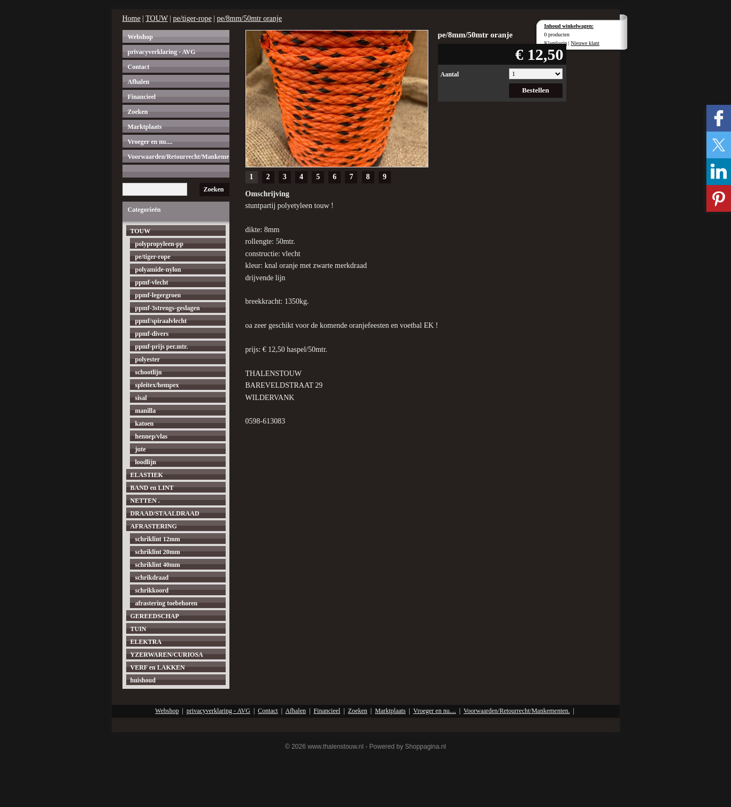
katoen (144, 423)
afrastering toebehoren (166, 603)
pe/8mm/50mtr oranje (249, 18)
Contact (139, 67)
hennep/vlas (151, 436)
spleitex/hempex (157, 385)
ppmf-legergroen (158, 295)
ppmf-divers (152, 333)
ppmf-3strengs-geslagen (167, 308)
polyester (147, 359)
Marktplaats (145, 126)
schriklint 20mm (157, 552)
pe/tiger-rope (192, 18)
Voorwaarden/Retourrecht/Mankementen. (178, 156)
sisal (141, 398)
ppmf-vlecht (151, 282)
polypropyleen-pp (159, 244)
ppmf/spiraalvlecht (161, 321)
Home (131, 18)
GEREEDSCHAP (154, 616)
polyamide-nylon (158, 269)
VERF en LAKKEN (157, 667)
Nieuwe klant (585, 43)
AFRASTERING (153, 526)
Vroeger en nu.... (150, 141)
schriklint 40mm (157, 564)
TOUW (156, 18)
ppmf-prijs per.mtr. (161, 346)
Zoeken (138, 112)
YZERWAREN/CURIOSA (166, 654)
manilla (145, 410)
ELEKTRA (146, 641)
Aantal (450, 74)
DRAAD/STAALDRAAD (164, 513)
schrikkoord (152, 590)
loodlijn (145, 462)
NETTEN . (145, 500)
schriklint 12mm (157, 539)
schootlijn (148, 372)
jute (140, 449)
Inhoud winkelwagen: (569, 26)
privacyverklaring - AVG (162, 52)
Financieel (142, 97)
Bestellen (535, 90)
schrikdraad (152, 577)
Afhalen (139, 82)
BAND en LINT (152, 487)
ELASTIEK (146, 475)
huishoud (143, 680)
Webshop (140, 37)
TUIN (138, 629)
